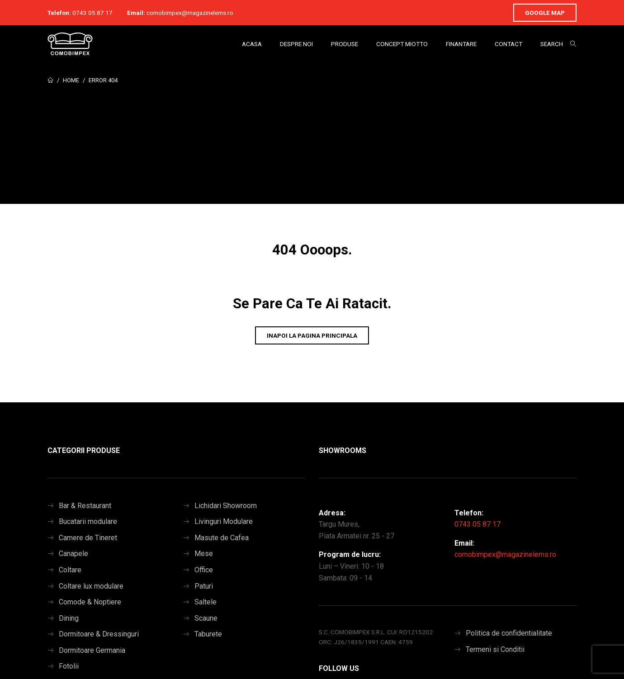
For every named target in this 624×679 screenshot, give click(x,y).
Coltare (70, 570)
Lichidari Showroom (225, 505)
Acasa (252, 43)
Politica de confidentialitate (509, 633)
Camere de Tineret (88, 537)
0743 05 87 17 (92, 12)
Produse (344, 43)
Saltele (205, 602)
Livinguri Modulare (223, 521)
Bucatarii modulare (88, 521)
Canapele (73, 553)
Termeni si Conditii (495, 649)
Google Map (545, 12)
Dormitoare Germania (92, 650)
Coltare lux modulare (91, 586)
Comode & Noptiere (90, 602)
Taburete (208, 634)
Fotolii (69, 666)
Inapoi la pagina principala (312, 335)
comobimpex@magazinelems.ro (190, 12)
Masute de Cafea (221, 537)
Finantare (461, 43)
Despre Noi (296, 43)
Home (71, 80)
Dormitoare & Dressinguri (99, 634)
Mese (203, 553)
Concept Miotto (402, 43)
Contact (508, 43)
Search (551, 43)
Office (203, 570)
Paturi (203, 586)
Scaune (205, 618)
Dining (69, 618)
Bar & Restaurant (85, 505)
